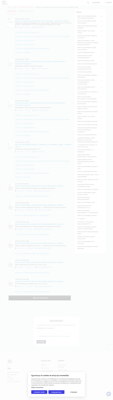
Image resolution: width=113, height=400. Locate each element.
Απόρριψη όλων (56, 392)
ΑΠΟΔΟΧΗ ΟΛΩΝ (39, 392)
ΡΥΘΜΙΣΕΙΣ (73, 392)
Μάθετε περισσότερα (37, 387)
